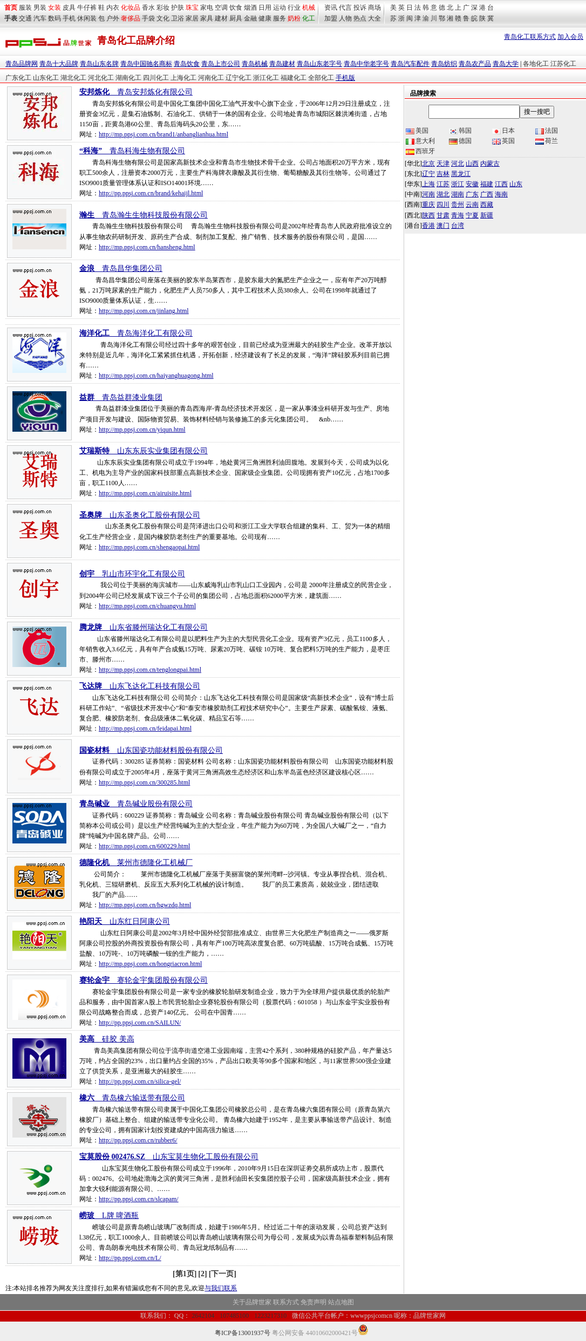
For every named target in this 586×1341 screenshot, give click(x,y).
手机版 (345, 77)
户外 (112, 18)
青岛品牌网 (21, 63)
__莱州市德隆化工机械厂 (136, 863)
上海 (428, 184)
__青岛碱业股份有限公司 (136, 804)
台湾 (457, 225)
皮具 (69, 7)
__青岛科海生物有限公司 (132, 151)
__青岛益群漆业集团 (120, 397)
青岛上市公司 (220, 63)
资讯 (330, 7)
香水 (148, 7)
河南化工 (211, 77)
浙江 (457, 184)
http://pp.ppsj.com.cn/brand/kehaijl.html (151, 193)
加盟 (330, 18)
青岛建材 (282, 63)
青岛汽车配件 (410, 63)
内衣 (112, 7)
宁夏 (472, 215)
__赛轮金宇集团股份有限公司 (143, 980)
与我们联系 (221, 1288)
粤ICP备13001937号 (242, 1333)
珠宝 (192, 7)
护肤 (177, 7)
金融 (250, 18)
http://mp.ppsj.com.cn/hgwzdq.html (145, 905)
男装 (39, 7)
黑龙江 (461, 174)
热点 (359, 18)
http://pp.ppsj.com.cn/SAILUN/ (140, 1022)
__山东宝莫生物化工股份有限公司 (168, 1157)
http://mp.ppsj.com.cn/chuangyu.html (147, 606)
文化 (162, 18)
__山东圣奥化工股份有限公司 (139, 515)
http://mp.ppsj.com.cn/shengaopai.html (149, 547)
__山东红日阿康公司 (124, 921)
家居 (192, 18)
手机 (69, 18)
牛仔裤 (87, 7)
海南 (501, 194)
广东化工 (18, 77)
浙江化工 (266, 77)
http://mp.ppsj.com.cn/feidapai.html (145, 728)
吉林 (443, 174)
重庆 (428, 204)
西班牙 (420, 151)
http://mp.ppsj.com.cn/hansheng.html (147, 247)
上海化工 (183, 77)
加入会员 (570, 36)
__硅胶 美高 (106, 1039)
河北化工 (101, 77)
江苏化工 (563, 63)
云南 (472, 204)
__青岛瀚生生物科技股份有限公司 (143, 215)
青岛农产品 (475, 63)
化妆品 (130, 7)
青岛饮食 (187, 63)
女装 (54, 7)
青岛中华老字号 (366, 63)
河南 (428, 194)
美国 (417, 130)
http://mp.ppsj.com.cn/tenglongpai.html (150, 669)
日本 (503, 130)
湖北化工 (73, 77)
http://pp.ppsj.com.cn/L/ (130, 1258)
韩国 (460, 130)
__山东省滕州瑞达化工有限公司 (143, 627)
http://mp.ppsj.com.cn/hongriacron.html (150, 964)
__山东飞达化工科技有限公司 (139, 686)
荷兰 (546, 141)
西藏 (486, 204)
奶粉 (294, 18)
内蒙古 (490, 163)
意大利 (420, 141)
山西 (472, 163)
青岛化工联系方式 (530, 36)
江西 (501, 184)
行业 (294, 7)
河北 (457, 163)
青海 (457, 215)
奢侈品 (130, 18)
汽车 (39, 18)
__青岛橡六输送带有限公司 (132, 1098)
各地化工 (536, 63)
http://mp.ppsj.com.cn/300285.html (144, 782)
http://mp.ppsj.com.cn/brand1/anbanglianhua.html (163, 134)
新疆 (486, 215)
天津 (443, 163)
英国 (503, 141)
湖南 (457, 194)
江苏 (443, 184)
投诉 (359, 7)
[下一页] (222, 1274)
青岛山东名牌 (99, 63)
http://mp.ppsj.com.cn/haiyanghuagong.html (156, 375)
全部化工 (321, 77)
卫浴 (177, 18)
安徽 (472, 184)
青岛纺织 (444, 63)
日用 (264, 7)
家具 (206, 18)
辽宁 (428, 174)
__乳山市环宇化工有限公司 (132, 574)
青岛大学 (506, 63)
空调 (221, 7)
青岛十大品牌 (58, 63)
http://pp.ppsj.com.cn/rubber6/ (138, 1140)
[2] (202, 1274)
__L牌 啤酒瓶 (109, 1215)
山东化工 (46, 77)
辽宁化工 (238, 77)
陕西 (428, 215)
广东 (472, 194)
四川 (443, 204)
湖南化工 (128, 77)
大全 (374, 18)
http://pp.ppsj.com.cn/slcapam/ (139, 1199)
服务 (279, 18)
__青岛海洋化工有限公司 (136, 333)
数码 (54, 18)
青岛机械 (255, 63)
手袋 (148, 18)
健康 (264, 18)
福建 (486, 184)
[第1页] (184, 1274)
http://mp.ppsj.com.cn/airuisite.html (145, 493)
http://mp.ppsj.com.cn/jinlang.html (144, 311)
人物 (345, 18)
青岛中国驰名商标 (146, 63)
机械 (308, 7)
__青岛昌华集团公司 (120, 268)
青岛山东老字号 (319, 63)
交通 (25, 18)
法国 (546, 130)
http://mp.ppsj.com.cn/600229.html (144, 846)
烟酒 (250, 7)
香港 (428, 225)
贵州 (457, 204)
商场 (374, 7)
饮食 (235, 7)
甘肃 (443, 215)
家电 (206, 7)
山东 (515, 184)
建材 (221, 18)
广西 (486, 194)
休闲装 (87, 18)
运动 (279, 7)
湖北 (443, 194)
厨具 (235, 18)
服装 (25, 7)
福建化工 (293, 77)
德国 (460, 141)
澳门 (443, 225)
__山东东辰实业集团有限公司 (143, 451)
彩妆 (162, 7)
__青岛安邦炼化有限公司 (136, 92)
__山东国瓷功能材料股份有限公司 (151, 750)
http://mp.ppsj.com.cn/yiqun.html (142, 429)
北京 (428, 163)
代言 (345, 7)
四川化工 (156, 77)
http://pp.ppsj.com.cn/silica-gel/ (140, 1081)
